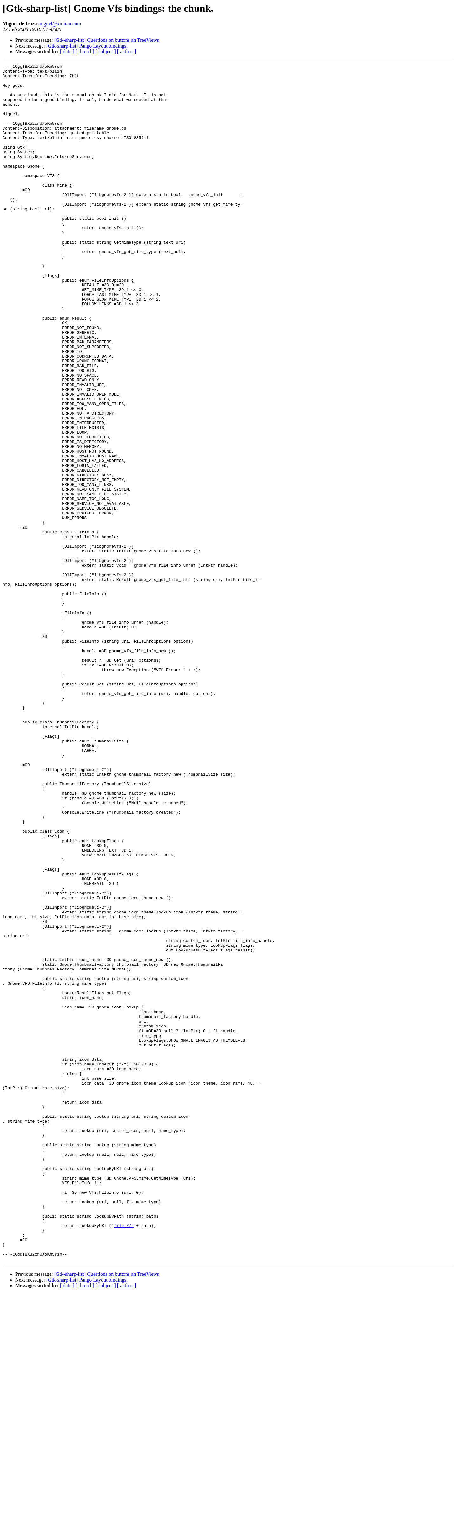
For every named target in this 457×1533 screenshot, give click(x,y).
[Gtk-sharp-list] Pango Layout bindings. (87, 45)
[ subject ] (106, 51)
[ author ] (126, 51)
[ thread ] (85, 51)
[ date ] (67, 51)
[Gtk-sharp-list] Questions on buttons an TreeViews (106, 40)
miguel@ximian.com (59, 23)
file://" (124, 1458)
